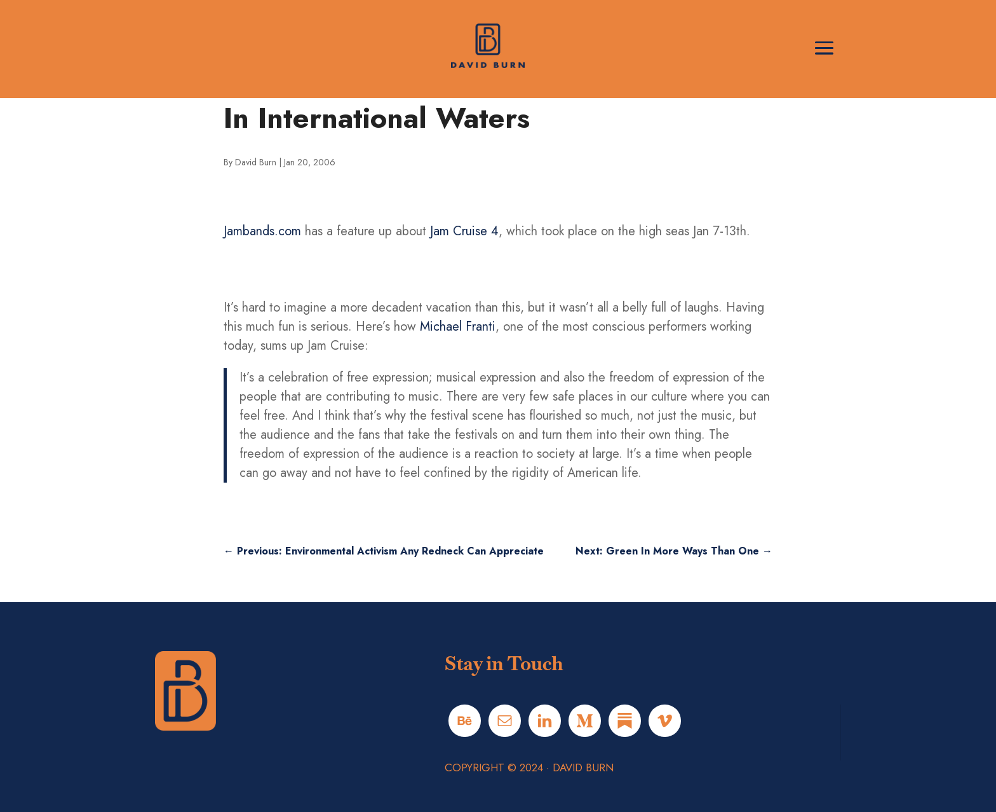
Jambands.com (262, 231)
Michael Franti (457, 326)
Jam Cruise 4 (464, 231)
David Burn (255, 162)
